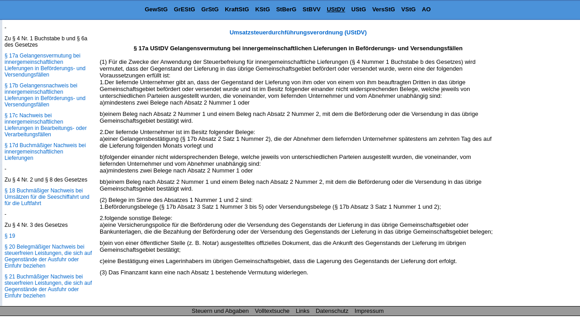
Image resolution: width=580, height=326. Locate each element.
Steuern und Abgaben (220, 310)
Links (302, 310)
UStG (358, 9)
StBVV (312, 9)
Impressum (369, 310)
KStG (262, 9)
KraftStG (237, 9)
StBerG (286, 9)
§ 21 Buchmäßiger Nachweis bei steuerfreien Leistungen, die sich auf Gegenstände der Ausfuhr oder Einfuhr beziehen (48, 286)
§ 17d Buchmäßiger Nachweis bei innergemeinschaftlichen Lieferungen (45, 151)
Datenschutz (332, 310)
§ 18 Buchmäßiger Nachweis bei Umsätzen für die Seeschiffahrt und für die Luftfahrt (47, 196)
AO (426, 9)
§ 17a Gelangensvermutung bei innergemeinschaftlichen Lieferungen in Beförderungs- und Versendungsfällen (45, 65)
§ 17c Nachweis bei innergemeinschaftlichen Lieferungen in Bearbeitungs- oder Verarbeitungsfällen (46, 125)
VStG (408, 9)
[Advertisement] (534, 165)
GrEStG (184, 9)
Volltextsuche (272, 310)
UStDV (336, 9)
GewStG (156, 9)
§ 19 (10, 236)
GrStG (209, 9)
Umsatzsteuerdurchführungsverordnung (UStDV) (298, 32)
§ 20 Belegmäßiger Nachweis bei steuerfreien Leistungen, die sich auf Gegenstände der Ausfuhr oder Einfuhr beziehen (48, 256)
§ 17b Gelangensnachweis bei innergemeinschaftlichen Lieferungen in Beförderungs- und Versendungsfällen (45, 95)
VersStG (383, 9)
